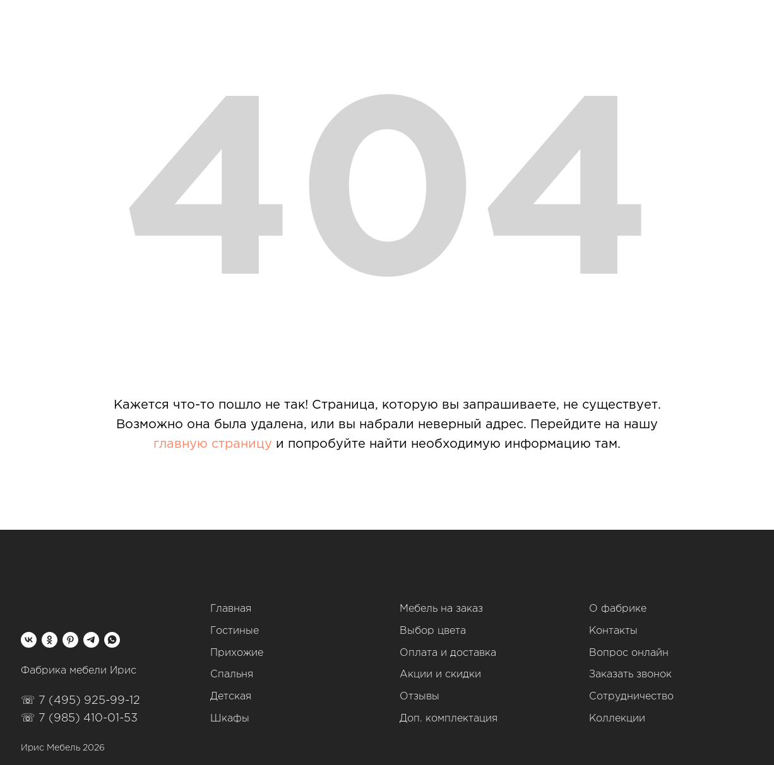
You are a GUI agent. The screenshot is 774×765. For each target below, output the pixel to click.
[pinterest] (70, 640)
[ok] (49, 640)
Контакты (613, 631)
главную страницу (212, 444)
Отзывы (419, 696)
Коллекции (617, 718)
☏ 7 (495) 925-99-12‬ (80, 701)
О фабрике (617, 609)
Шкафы (229, 718)
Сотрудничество (631, 696)
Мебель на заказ (441, 609)
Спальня (231, 674)
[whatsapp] (112, 640)
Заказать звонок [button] (630, 674)
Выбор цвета (433, 631)
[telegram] (91, 640)
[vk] (29, 640)
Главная (230, 609)
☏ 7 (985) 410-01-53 (79, 718)
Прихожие (236, 653)
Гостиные (234, 631)
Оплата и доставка (448, 653)
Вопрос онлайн (629, 653)
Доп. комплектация (448, 718)
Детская (230, 696)
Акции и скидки (440, 674)
